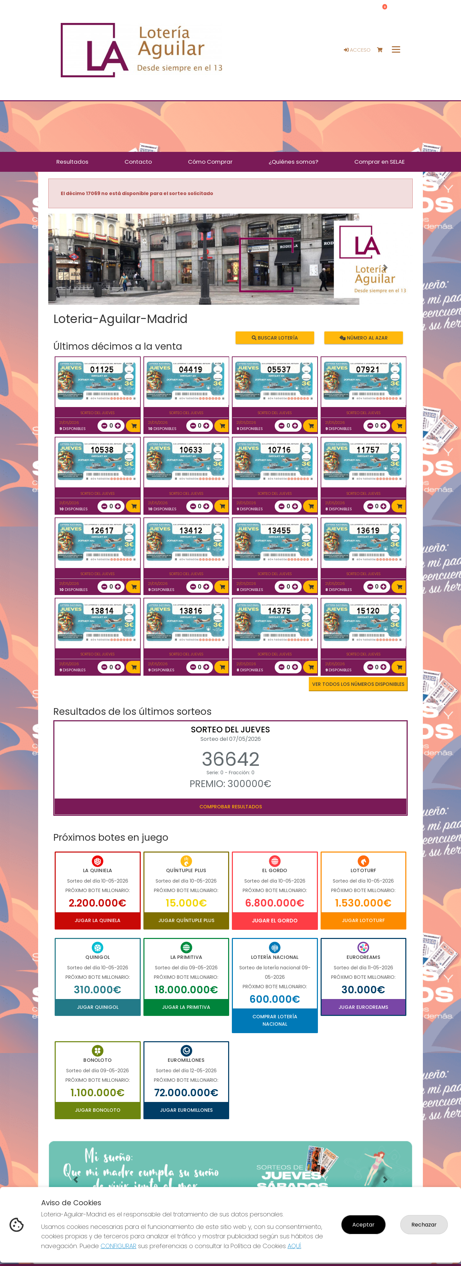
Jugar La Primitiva (186, 1007)
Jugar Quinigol (97, 1007)
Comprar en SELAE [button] (379, 162)
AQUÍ (294, 1246)
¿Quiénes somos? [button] (293, 162)
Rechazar (424, 1225)
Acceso (357, 50)
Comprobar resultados (230, 806)
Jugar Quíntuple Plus (186, 920)
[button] (75, 268)
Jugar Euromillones (186, 1110)
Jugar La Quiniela (97, 920)
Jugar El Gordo (275, 920)
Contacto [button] (138, 162)
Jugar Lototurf (363, 920)
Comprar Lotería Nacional (274, 1020)
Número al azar (363, 337)
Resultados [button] (72, 162)
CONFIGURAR (118, 1246)
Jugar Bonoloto (97, 1110)
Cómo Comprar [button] (210, 162)
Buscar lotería (275, 337)
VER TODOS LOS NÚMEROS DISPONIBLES (358, 684)
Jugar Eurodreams (363, 1007)
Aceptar (363, 1225)
